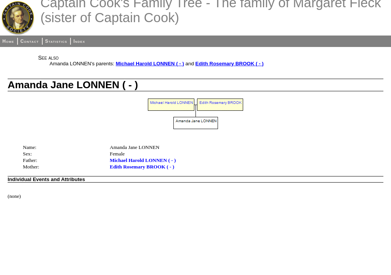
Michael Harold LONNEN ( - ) (150, 63)
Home (8, 41)
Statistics (56, 41)
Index (79, 41)
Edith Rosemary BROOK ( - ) (230, 63)
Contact (29, 41)
